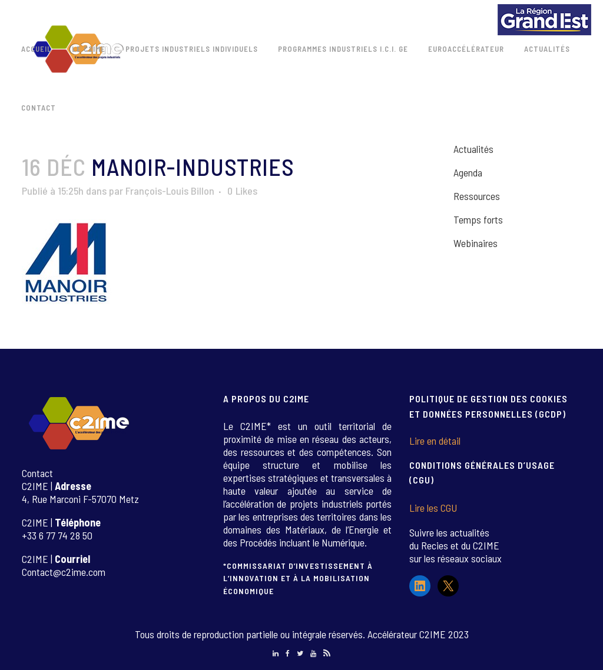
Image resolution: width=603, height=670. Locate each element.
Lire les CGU (433, 507)
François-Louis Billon (169, 190)
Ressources (476, 195)
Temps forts (478, 219)
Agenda (467, 172)
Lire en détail (434, 440)
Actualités (473, 148)
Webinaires (475, 242)
